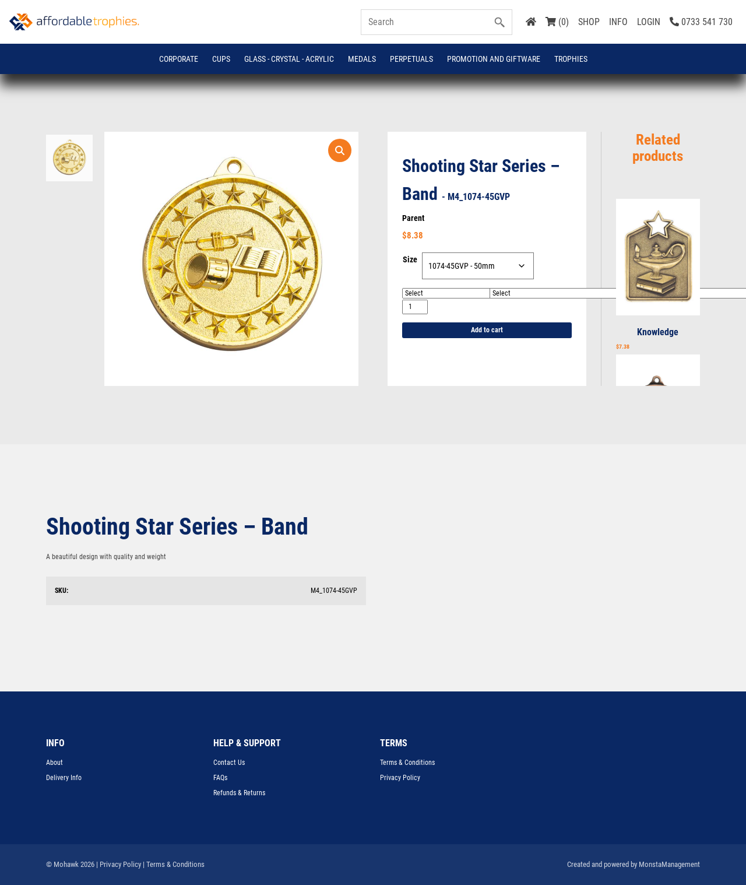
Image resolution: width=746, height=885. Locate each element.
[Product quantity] (415, 307)
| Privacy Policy (118, 864)
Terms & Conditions (407, 762)
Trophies (570, 59)
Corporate (178, 59)
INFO (618, 21)
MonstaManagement (669, 864)
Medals (362, 59)
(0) (557, 21)
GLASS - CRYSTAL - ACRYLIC (289, 59)
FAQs (220, 778)
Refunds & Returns (239, 793)
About (54, 762)
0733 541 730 (701, 21)
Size (410, 259)
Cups (221, 59)
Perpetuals (411, 59)
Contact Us (229, 762)
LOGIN (648, 21)
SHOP (589, 21)
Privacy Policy (400, 778)
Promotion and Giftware (493, 59)
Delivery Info (64, 778)
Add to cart (487, 330)
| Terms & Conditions (174, 864)
